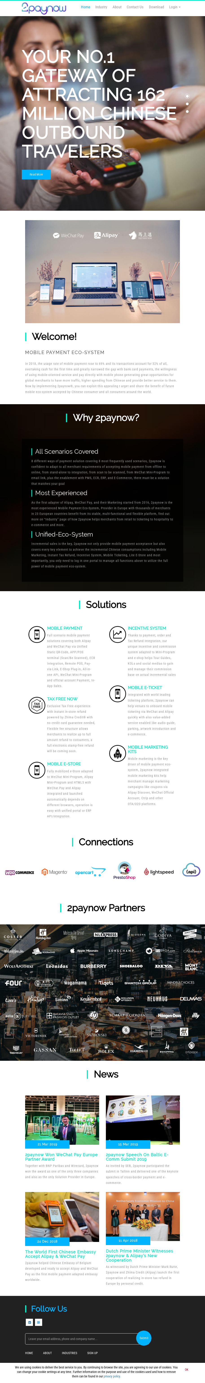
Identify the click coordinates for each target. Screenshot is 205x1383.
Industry (101, 7)
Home (85, 7)
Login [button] (175, 7)
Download (156, 7)
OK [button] (186, 1369)
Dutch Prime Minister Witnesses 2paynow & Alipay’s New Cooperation (139, 1256)
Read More (37, 174)
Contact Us (135, 7)
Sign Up (92, 1353)
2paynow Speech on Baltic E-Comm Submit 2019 (137, 1157)
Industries (69, 1353)
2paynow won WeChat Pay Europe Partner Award (61, 1157)
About (117, 7)
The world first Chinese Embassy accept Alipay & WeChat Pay (60, 1254)
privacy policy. (112, 1376)
